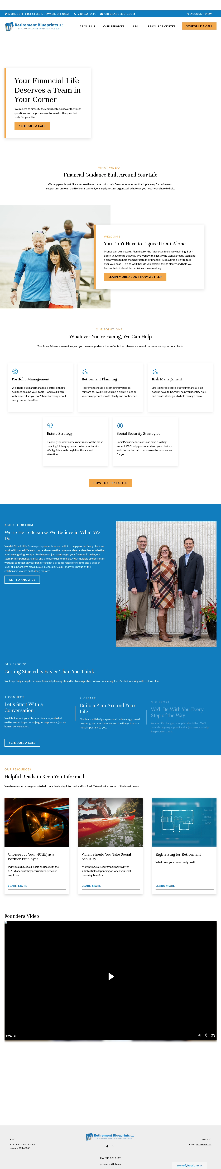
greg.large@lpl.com (117, 3)
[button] (87, 15)
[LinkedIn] (113, 1136)
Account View (199, 3)
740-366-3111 (85, 3)
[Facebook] (107, 1136)
